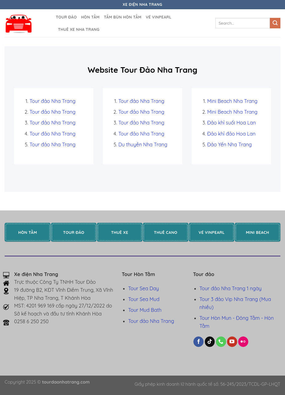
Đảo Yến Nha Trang (229, 144)
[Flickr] (243, 341)
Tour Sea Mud (143, 299)
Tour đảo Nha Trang (53, 101)
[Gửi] (275, 23)
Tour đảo (66, 16)
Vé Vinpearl (158, 16)
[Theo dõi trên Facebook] (198, 341)
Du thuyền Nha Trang (142, 144)
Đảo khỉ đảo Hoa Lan (231, 134)
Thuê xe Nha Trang (78, 29)
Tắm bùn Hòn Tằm (123, 16)
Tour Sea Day (143, 288)
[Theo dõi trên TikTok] (210, 341)
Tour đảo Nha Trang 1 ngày (231, 288)
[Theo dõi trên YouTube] (232, 341)
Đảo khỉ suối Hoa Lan (231, 123)
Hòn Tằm (90, 16)
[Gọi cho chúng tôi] (221, 341)
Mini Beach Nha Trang (232, 101)
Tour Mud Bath (145, 310)
